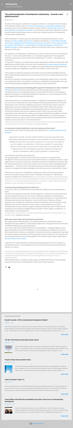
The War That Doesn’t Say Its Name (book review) (22, 340)
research (29, 41)
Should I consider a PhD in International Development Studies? (26, 320)
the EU (16, 90)
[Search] (71, 4)
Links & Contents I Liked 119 (14, 379)
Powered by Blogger (36, 423)
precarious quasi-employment (57, 64)
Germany (8, 90)
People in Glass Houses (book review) (18, 360)
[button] (67, 14)
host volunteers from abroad (16, 238)
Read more (64, 334)
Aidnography (11, 4)
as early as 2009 (16, 41)
